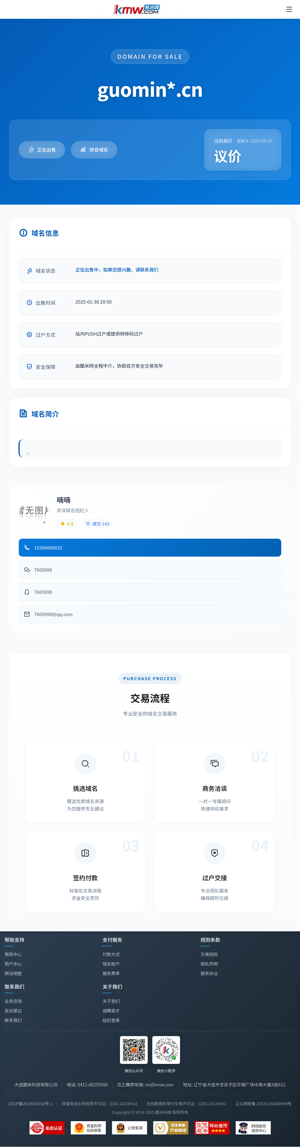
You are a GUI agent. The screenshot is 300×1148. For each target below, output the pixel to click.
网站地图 (13, 973)
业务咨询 (13, 1001)
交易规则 (209, 954)
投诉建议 (13, 1010)
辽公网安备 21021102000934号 (264, 1103)
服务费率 (111, 973)
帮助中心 (13, 954)
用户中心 (13, 964)
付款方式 (111, 954)
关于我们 (111, 1002)
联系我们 (13, 1020)
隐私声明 (209, 964)
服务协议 (209, 973)
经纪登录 (111, 1021)
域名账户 (111, 964)
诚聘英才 (111, 1011)
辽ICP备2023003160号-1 (30, 1103)
